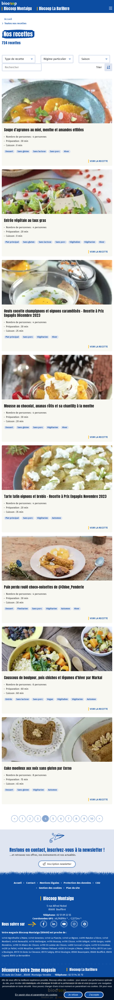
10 (91, 818)
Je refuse (73, 994)
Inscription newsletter (57, 864)
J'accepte (94, 994)
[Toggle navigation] (110, 9)
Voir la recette (99, 161)
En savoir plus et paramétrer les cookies (36, 994)
